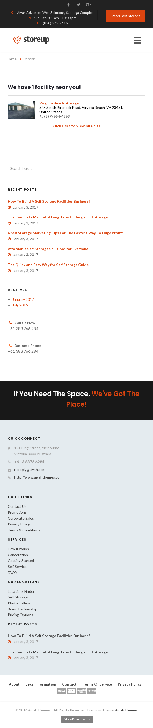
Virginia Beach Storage (59, 103)
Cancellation (18, 555)
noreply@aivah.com (29, 469)
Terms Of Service (97, 684)
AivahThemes (126, 710)
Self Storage (18, 597)
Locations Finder (21, 591)
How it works (18, 549)
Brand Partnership (22, 609)
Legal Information (41, 684)
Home (12, 59)
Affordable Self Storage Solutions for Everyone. (48, 249)
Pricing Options (20, 614)
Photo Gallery (19, 603)
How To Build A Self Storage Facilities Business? (49, 201)
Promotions (17, 512)
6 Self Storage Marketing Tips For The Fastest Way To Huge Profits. (66, 233)
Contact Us (17, 506)
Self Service (17, 566)
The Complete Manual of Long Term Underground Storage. (58, 217)
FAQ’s (13, 572)
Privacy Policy (19, 524)
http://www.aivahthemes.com (38, 477)
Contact (69, 684)
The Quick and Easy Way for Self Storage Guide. (48, 264)
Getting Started (21, 560)
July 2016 (20, 305)
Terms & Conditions (24, 530)
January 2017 (23, 299)
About (14, 684)
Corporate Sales (21, 518)
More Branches (75, 719)
